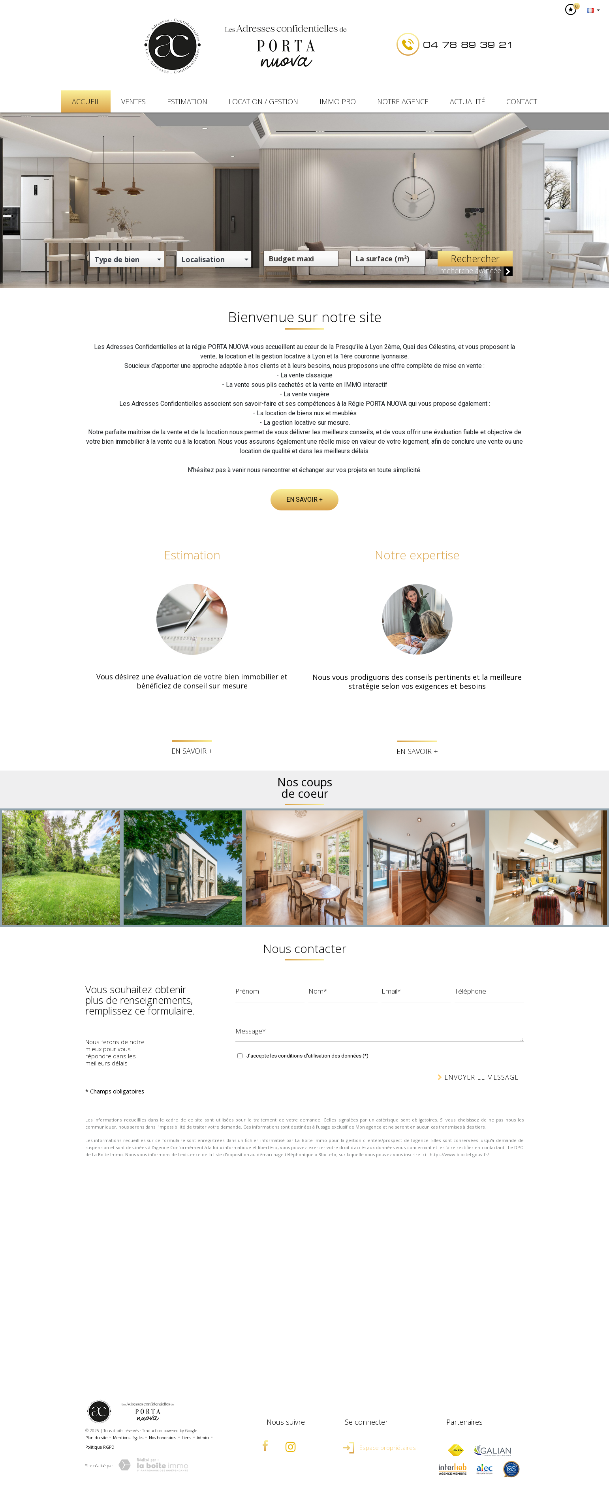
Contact (521, 101)
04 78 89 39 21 (468, 44)
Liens (186, 1437)
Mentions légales (128, 1437)
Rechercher (475, 258)
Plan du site (96, 1437)
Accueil (86, 101)
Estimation (187, 101)
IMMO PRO (338, 101)
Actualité (467, 101)
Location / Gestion (263, 101)
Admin (203, 1437)
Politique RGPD (100, 1447)
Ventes (133, 101)
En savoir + (304, 499)
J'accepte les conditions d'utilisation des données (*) (307, 1056)
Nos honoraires (162, 1437)
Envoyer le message (478, 1077)
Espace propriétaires (379, 1447)
